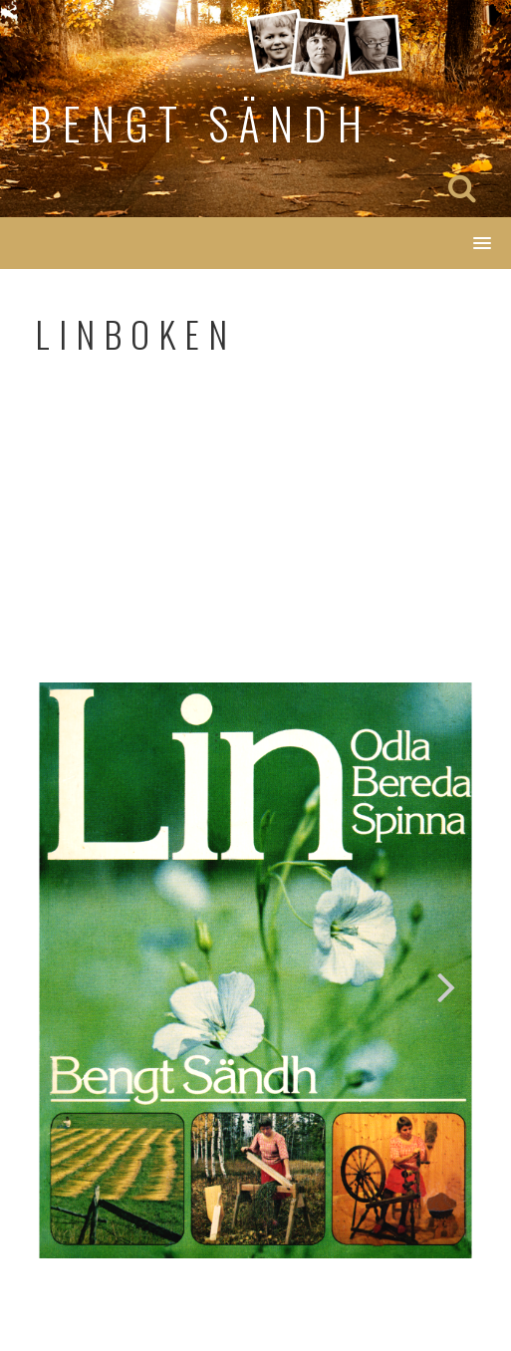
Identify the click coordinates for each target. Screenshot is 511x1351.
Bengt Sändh (201, 123)
